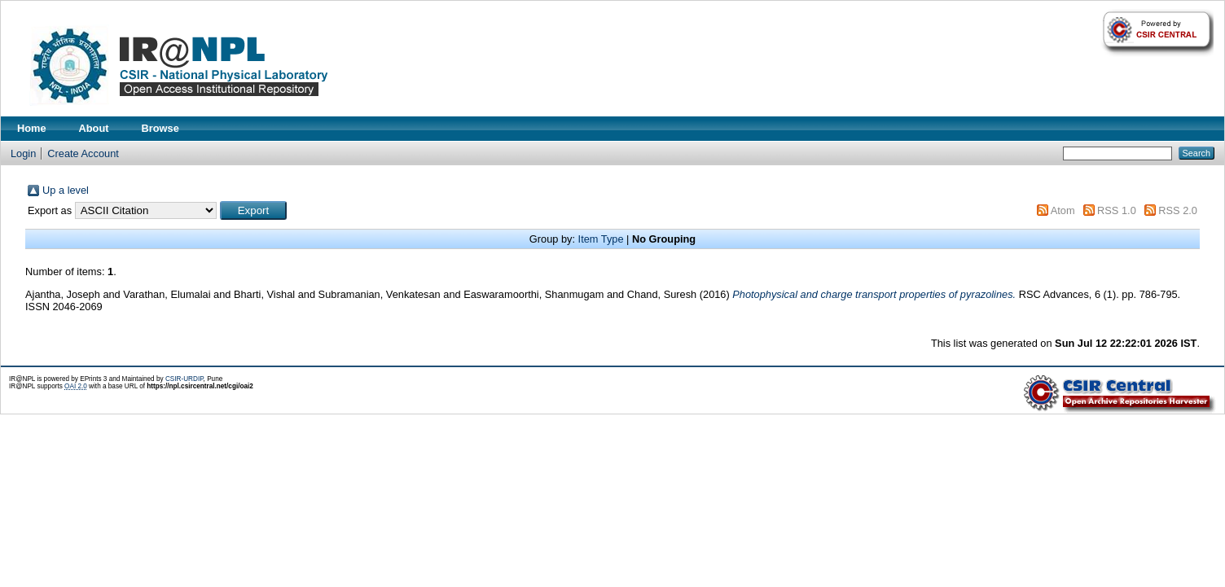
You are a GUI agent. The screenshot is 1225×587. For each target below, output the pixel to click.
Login (23, 153)
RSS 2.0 (1177, 210)
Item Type (601, 239)
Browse (160, 128)
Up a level (65, 190)
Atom (1063, 210)
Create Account (83, 153)
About (94, 128)
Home (31, 128)
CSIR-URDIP (184, 379)
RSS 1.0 (1116, 210)
